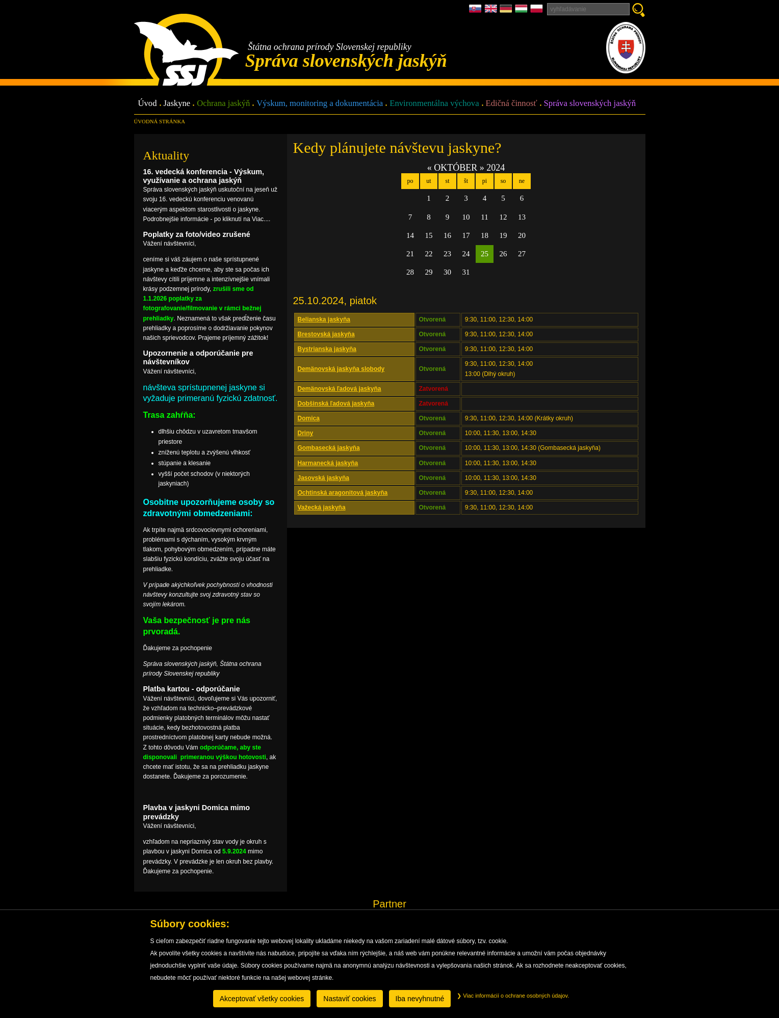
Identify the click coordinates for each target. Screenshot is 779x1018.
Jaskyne (177, 103)
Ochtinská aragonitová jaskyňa (343, 492)
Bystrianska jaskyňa (327, 349)
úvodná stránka (159, 121)
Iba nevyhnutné (420, 999)
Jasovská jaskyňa (323, 477)
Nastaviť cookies (349, 999)
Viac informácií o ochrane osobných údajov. (513, 996)
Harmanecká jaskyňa (328, 463)
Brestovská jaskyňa (326, 334)
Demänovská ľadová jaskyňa (339, 388)
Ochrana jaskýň (223, 103)
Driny (306, 433)
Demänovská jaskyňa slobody (341, 368)
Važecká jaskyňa (322, 507)
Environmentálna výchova (434, 103)
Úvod (147, 103)
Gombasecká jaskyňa (329, 447)
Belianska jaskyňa (324, 319)
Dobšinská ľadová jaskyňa (336, 403)
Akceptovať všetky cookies (262, 999)
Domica (309, 418)
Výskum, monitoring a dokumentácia (319, 103)
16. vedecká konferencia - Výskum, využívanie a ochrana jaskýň (204, 176)
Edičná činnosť (511, 103)
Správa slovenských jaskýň (590, 103)
